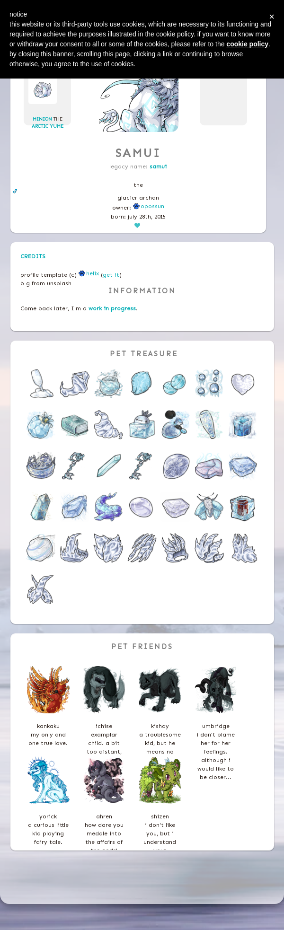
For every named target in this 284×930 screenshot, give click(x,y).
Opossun (148, 206)
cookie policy (247, 44)
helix (89, 273)
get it (111, 275)
